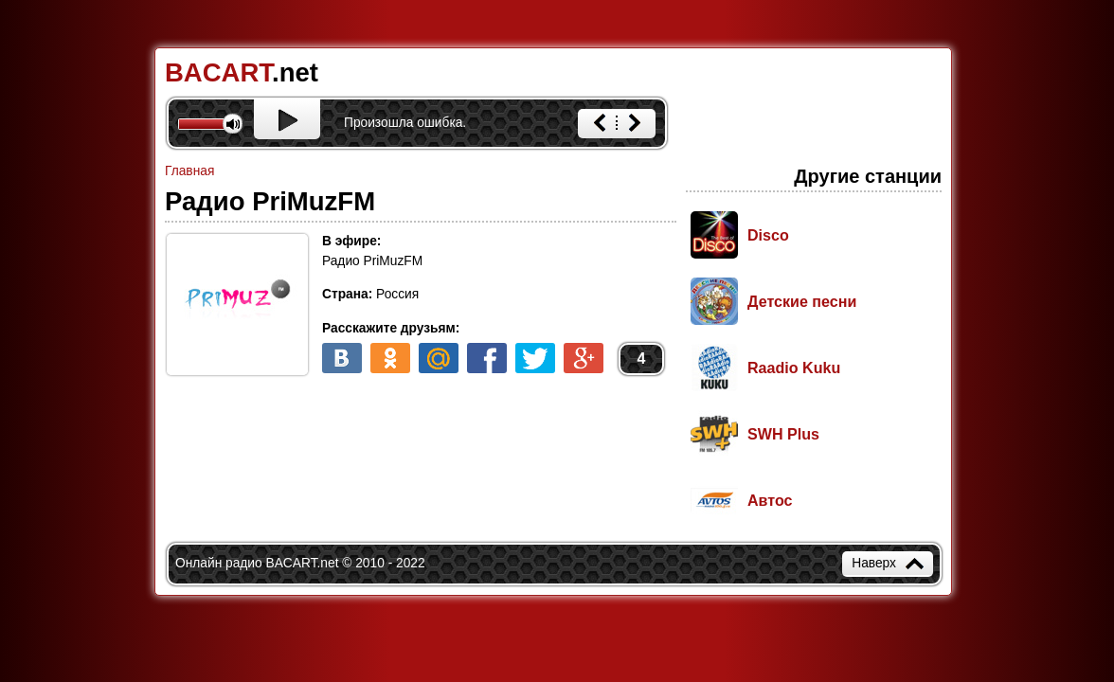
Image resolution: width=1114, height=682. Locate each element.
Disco (768, 234)
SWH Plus (783, 433)
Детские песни (801, 301)
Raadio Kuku (793, 367)
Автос (770, 500)
